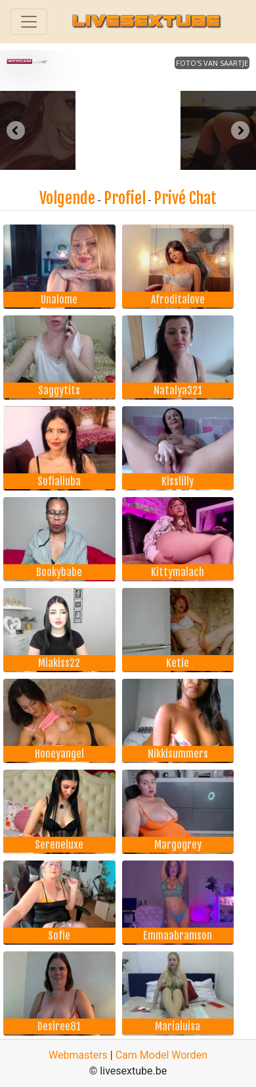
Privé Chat (185, 198)
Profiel (125, 198)
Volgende (67, 198)
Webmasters (78, 1055)
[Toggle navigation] (29, 22)
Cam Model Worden (161, 1055)
